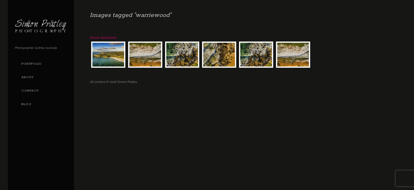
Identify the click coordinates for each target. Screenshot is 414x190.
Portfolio (31, 64)
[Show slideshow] (103, 38)
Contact (30, 91)
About (27, 77)
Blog (26, 104)
